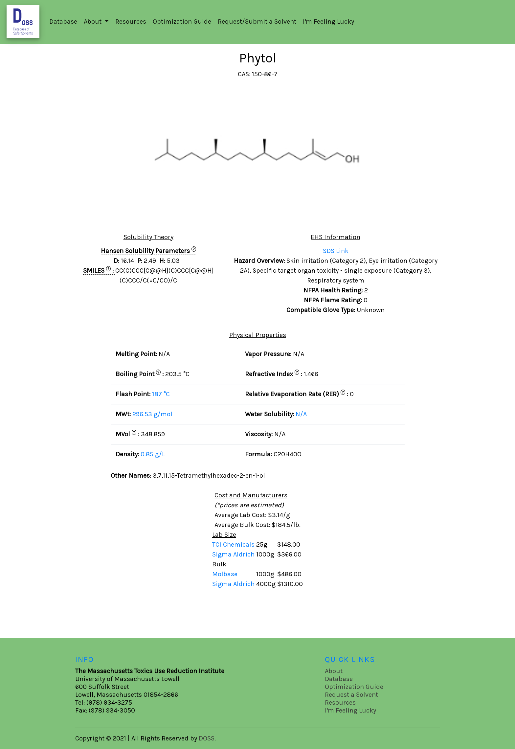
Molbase (224, 574)
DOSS (206, 738)
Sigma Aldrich (234, 554)
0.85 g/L (153, 454)
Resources (130, 21)
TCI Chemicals (234, 544)
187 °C (161, 394)
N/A (301, 414)
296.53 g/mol (152, 414)
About (334, 671)
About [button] (93, 21)
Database (63, 21)
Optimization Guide (182, 21)
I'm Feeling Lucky (328, 21)
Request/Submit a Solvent (257, 21)
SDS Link (335, 251)
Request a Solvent (351, 694)
